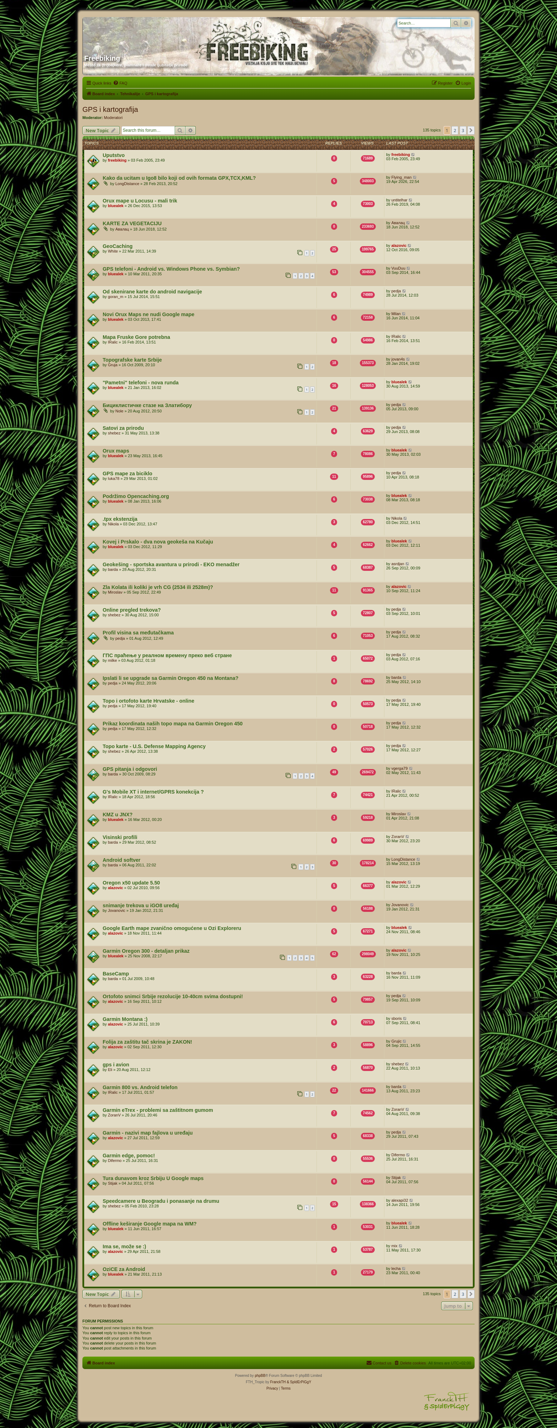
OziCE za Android (124, 1269)
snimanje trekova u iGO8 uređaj (141, 905)
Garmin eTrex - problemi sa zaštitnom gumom (158, 1110)
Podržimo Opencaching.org (136, 496)
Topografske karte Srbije (132, 360)
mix (394, 1246)
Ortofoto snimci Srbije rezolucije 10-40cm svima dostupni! (173, 996)
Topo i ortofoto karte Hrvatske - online (148, 701)
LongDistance (127, 184)
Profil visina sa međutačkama (138, 632)
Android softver (121, 860)
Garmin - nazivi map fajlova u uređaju (148, 1133)
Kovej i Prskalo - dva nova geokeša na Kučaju (158, 542)
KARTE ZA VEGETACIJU (132, 223)
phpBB (260, 1376)
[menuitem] (120, 83)
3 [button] (463, 130)
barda (113, 569)
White (113, 251)
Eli (110, 1069)
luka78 (113, 478)
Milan (396, 314)
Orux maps (116, 451)
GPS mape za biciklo (127, 473)
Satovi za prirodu (123, 428)
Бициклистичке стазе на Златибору (147, 405)
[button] (471, 130)
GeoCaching (118, 246)
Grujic (396, 1041)
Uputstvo (114, 155)
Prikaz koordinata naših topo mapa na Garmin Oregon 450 (173, 723)
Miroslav (115, 592)
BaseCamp (116, 974)
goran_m (115, 296)
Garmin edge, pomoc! (129, 1155)
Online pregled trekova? (132, 610)
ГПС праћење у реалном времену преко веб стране (167, 655)
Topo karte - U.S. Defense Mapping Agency (154, 746)
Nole (119, 411)
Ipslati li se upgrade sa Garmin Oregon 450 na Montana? (170, 678)
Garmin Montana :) (125, 1019)
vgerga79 (399, 768)
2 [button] (455, 130)
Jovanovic (116, 910)
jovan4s (398, 359)
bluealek (116, 206)
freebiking (117, 160)
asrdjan (397, 564)
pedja (396, 291)
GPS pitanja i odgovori (130, 769)
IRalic (113, 342)
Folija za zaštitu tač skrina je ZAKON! (147, 1042)
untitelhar (399, 200)
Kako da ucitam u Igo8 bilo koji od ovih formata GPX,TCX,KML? (179, 178)
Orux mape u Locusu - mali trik (140, 201)
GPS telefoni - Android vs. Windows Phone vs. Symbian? (171, 269)
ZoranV (397, 836)
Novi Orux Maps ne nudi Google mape (148, 314)
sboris (396, 1018)
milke (112, 660)
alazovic (399, 245)
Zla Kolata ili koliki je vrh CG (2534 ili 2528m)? (158, 587)
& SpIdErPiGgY (299, 1382)
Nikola (113, 524)
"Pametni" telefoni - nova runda (141, 382)
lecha (396, 1268)
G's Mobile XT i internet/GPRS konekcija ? (153, 792)
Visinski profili (120, 837)
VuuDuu (398, 268)
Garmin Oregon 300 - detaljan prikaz (146, 951)
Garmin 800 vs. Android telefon (140, 1087)
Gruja (113, 365)
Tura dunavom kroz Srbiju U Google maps (153, 1178)
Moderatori (113, 117)
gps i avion (116, 1064)
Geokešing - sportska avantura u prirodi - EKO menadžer (171, 564)
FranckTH (278, 1382)
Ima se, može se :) (124, 1246)
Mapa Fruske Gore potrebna (136, 337)
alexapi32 (399, 1200)
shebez (114, 433)
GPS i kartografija (110, 109)
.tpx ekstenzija (120, 519)
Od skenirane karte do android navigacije (152, 291)
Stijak (113, 1183)
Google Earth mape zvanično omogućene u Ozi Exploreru (172, 928)
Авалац (122, 229)
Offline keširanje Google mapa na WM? (150, 1224)
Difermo (115, 1160)
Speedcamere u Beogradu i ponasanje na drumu (161, 1201)
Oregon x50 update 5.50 (131, 883)
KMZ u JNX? (118, 814)
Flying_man (401, 177)
